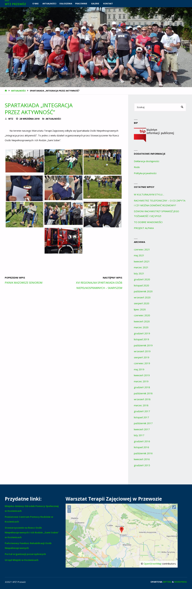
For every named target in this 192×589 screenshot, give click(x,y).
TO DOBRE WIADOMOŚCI (148, 222)
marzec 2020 (141, 327)
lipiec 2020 (140, 309)
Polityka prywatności (145, 173)
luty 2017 (139, 435)
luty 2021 (139, 273)
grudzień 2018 (142, 387)
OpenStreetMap (153, 563)
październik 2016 (143, 453)
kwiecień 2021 (142, 261)
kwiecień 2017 (142, 429)
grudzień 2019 (142, 333)
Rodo (137, 167)
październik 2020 (143, 291)
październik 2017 (143, 423)
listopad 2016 (141, 447)
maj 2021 (139, 255)
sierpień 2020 (141, 303)
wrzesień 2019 (142, 351)
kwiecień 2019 (142, 375)
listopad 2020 (141, 285)
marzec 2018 (141, 405)
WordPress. (180, 581)
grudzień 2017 (142, 411)
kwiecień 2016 (142, 459)
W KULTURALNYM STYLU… (149, 194)
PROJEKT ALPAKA (144, 228)
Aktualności (18, 90)
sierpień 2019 (141, 357)
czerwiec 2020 (142, 315)
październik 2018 (143, 393)
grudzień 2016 (142, 441)
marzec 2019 (141, 381)
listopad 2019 (141, 339)
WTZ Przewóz (15, 4)
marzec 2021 (141, 267)
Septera (167, 581)
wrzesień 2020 (142, 297)
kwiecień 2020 (142, 321)
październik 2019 (143, 345)
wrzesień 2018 (142, 399)
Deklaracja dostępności (146, 161)
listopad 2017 (141, 417)
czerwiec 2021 (142, 249)
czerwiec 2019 (142, 363)
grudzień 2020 (142, 279)
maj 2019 (139, 369)
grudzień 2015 (142, 465)
